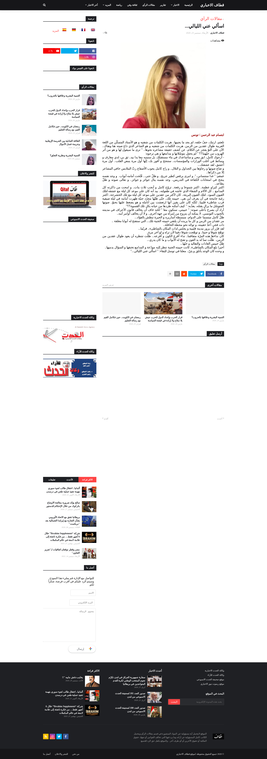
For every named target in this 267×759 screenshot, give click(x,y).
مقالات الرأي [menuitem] (148, 5)
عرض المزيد (108, 285)
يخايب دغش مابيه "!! (72, 677)
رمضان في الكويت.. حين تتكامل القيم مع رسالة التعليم (122, 319)
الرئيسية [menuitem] (188, 5)
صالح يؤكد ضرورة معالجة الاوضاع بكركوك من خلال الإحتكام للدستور (63, 504)
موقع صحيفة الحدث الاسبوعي (210, 679)
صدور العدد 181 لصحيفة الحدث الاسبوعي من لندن (130, 695)
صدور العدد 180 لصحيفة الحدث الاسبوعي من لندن (130, 710)
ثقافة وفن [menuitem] (132, 5)
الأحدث (69, 479)
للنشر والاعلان (61, 754)
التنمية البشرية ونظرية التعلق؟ (65, 155)
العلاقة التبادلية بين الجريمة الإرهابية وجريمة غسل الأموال (62, 143)
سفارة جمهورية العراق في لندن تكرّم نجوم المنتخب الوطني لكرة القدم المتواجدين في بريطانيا (127, 680)
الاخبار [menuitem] (176, 5)
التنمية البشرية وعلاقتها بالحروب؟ (208, 317)
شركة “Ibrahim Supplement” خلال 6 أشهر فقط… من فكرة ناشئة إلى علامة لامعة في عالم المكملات (62, 536)
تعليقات (51, 479)
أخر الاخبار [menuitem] (93, 5)
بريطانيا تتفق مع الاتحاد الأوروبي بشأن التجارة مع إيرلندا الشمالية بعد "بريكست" (62, 520)
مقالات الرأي (211, 18)
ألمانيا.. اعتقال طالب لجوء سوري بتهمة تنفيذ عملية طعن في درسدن (63, 490)
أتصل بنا (47, 754)
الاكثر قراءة (87, 479)
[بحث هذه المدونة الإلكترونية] (202, 702)
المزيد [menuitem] (108, 5)
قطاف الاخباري (212, 5)
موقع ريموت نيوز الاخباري (212, 684)
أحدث (219, 418)
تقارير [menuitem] (163, 5)
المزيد (55, 30)
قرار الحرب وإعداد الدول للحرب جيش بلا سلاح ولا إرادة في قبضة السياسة (163, 319)
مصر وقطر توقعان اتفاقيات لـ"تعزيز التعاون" (62, 551)
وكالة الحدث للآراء (216, 675)
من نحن (75, 754)
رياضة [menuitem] (119, 5)
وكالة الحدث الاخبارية (214, 670)
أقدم (106, 418)
